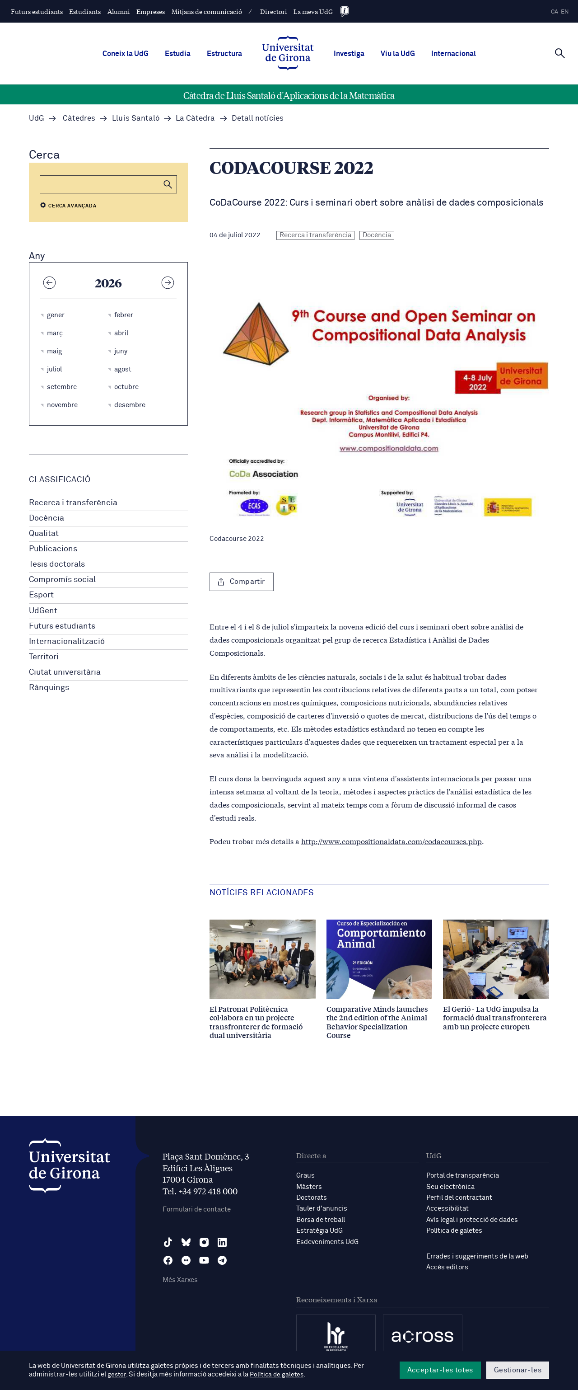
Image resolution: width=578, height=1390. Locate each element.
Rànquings (49, 688)
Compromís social (62, 580)
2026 (108, 282)
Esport (41, 595)
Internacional (453, 53)
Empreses (150, 11)
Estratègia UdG (319, 1229)
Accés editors (447, 1266)
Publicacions (53, 549)
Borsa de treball (320, 1219)
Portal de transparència (462, 1175)
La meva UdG (313, 11)
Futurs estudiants (37, 11)
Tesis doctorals (57, 564)
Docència (46, 518)
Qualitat (44, 534)
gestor (117, 1374)
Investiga (349, 53)
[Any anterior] (49, 282)
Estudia (178, 53)
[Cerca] (560, 52)
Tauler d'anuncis (321, 1208)
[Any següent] (167, 282)
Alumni (118, 11)
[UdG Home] (288, 53)
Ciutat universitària (65, 672)
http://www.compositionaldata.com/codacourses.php (391, 841)
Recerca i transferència (73, 503)
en (565, 12)
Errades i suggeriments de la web (477, 1255)
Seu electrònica (450, 1186)
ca (554, 12)
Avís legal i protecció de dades (472, 1219)
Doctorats (311, 1197)
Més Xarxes (180, 1280)
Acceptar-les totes (440, 1370)
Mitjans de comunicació (207, 11)
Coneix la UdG (126, 53)
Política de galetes (454, 1229)
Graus (305, 1175)
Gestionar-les (517, 1370)
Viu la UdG (398, 53)
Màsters (309, 1186)
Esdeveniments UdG (327, 1240)
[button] (168, 184)
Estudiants (85, 11)
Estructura (224, 53)
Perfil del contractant (459, 1197)
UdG (36, 118)
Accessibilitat (447, 1208)
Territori (44, 657)
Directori (273, 11)
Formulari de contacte (197, 1209)
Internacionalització (67, 642)
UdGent (43, 611)
